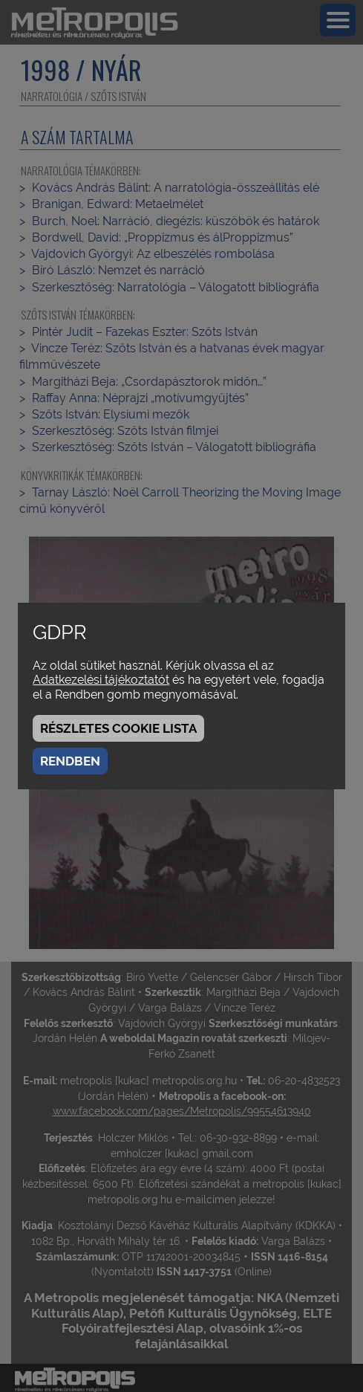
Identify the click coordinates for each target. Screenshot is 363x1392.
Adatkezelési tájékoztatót (101, 680)
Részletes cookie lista (118, 728)
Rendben (70, 761)
